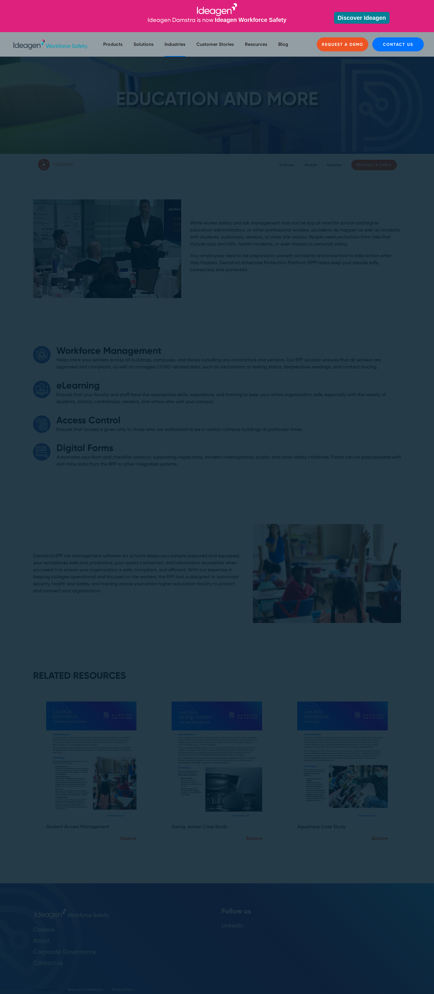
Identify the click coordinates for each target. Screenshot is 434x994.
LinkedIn (232, 925)
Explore (128, 838)
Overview (287, 165)
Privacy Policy (123, 990)
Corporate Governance (64, 951)
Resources (256, 44)
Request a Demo (342, 44)
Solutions (143, 44)
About (41, 940)
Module (311, 165)
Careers (44, 929)
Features (334, 165)
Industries (175, 44)
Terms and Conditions (85, 990)
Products (112, 44)
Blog (283, 44)
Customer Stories (215, 44)
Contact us (398, 44)
